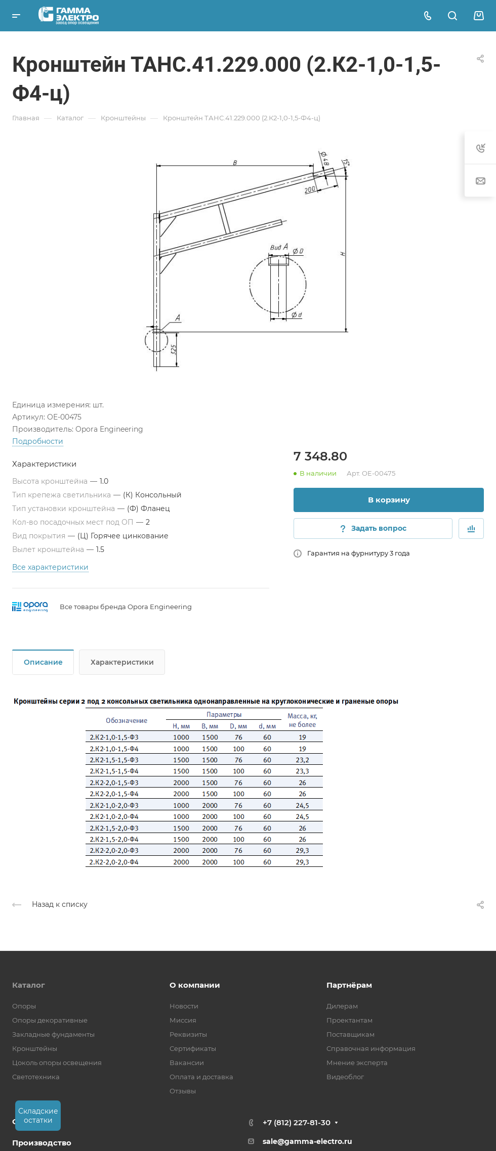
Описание (43, 662)
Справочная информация (371, 1048)
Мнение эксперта (357, 1062)
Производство (41, 1142)
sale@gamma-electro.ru (307, 1141)
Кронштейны (34, 1048)
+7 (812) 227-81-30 (296, 1122)
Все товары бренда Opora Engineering (126, 607)
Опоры (24, 1006)
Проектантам (349, 1020)
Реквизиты (188, 1034)
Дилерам (342, 1006)
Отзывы (183, 1091)
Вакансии (187, 1062)
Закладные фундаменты (53, 1034)
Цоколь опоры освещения (57, 1062)
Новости (184, 1006)
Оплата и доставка (201, 1077)
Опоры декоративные (50, 1020)
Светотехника (36, 1077)
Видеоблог (345, 1077)
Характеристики (122, 662)
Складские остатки (38, 1116)
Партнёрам (349, 985)
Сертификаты (193, 1048)
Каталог (28, 985)
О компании (195, 985)
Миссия (183, 1020)
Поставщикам (350, 1034)
